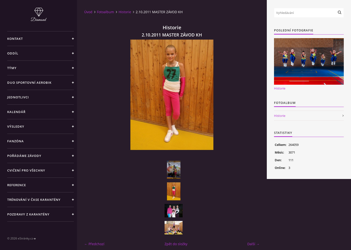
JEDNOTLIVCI (18, 97)
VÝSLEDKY (15, 126)
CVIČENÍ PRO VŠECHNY (26, 170)
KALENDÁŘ (16, 112)
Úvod (88, 12)
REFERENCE (16, 185)
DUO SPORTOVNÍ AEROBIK (29, 82)
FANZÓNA (15, 141)
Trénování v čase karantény (34, 199)
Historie (125, 12)
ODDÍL (12, 53)
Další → (253, 244)
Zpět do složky (176, 244)
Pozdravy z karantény (28, 214)
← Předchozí (94, 244)
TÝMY (12, 68)
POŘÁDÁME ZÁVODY (24, 156)
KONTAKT (15, 38)
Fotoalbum (105, 12)
